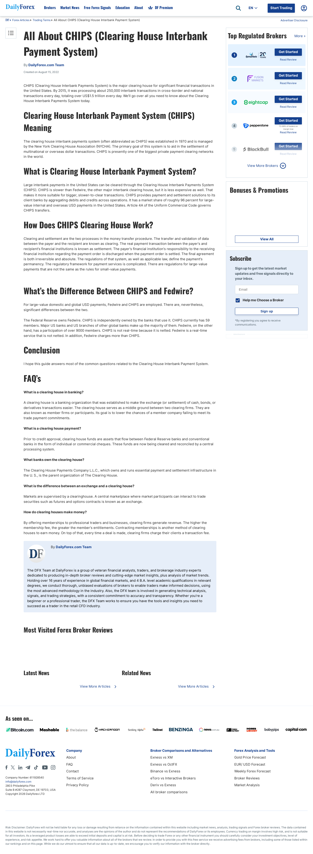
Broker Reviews (247, 778)
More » (300, 36)
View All (267, 239)
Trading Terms (42, 20)
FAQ (69, 764)
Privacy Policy (77, 785)
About (71, 757)
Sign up (267, 311)
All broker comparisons (169, 792)
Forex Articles (20, 20)
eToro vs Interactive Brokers (173, 778)
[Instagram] (53, 767)
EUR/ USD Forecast (249, 764)
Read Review (288, 59)
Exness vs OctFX (163, 764)
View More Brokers (262, 165)
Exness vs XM (161, 757)
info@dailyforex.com (18, 781)
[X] (13, 767)
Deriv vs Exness (163, 785)
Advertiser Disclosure (294, 20)
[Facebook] (6, 767)
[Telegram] (27, 767)
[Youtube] (45, 767)
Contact (72, 771)
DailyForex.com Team (74, 547)
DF (7, 20)
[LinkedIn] (20, 767)
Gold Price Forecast (250, 757)
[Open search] (238, 8)
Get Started (288, 52)
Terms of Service (80, 778)
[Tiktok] (36, 767)
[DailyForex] (30, 753)
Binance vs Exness (165, 771)
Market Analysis (247, 785)
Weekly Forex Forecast (252, 771)
